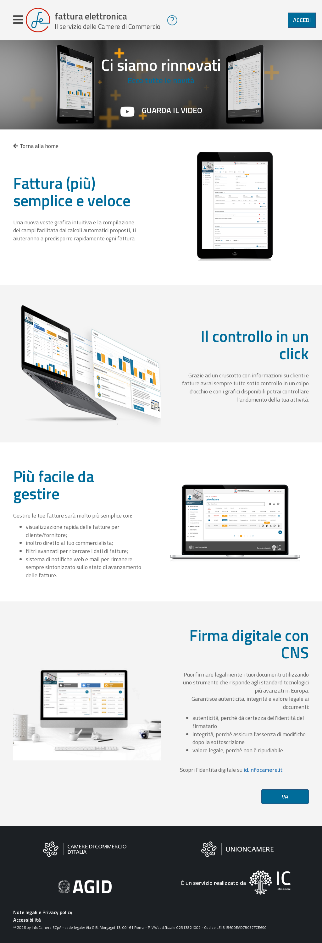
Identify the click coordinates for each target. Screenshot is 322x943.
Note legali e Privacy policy (42, 912)
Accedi (302, 20)
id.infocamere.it (263, 769)
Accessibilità (27, 920)
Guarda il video (172, 110)
